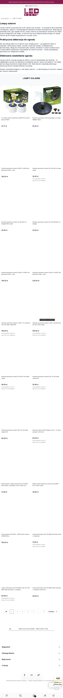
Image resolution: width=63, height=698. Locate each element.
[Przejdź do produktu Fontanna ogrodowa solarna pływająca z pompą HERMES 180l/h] (47, 100)
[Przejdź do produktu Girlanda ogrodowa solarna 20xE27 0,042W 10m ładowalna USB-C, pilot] (16, 255)
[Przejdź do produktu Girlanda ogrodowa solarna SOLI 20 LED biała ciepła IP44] (47, 359)
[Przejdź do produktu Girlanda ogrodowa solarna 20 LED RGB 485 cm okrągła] (47, 204)
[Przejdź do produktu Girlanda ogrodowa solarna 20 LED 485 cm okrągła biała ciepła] (16, 204)
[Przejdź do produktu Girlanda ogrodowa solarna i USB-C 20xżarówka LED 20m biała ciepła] (47, 305)
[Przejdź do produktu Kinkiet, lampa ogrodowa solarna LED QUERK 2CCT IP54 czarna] (47, 466)
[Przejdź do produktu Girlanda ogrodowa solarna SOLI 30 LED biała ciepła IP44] (16, 413)
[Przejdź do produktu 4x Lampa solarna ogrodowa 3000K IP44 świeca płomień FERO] (16, 100)
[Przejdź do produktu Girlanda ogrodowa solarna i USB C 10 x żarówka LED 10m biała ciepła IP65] (16, 305)
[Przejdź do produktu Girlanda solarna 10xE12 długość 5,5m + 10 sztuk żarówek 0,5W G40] (47, 413)
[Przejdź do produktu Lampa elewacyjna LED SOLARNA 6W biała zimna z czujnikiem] (47, 517)
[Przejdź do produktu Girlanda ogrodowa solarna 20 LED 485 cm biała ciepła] (47, 151)
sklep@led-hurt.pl (32, 6)
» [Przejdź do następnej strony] (53, 612)
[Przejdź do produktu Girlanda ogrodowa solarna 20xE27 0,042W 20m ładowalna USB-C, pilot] (47, 255)
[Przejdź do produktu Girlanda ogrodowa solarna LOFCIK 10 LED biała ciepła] (16, 359)
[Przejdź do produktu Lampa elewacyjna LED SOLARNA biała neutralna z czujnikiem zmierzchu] (47, 570)
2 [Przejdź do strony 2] (17, 611)
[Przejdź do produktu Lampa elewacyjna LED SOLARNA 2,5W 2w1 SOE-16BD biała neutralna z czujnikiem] (16, 570)
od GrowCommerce (51, 680)
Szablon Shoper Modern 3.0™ (36, 680)
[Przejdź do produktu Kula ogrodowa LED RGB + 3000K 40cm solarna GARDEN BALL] (16, 517)
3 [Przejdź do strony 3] (22, 611)
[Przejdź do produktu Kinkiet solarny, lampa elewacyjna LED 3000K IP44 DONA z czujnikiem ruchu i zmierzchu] (16, 466)
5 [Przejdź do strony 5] (33, 611)
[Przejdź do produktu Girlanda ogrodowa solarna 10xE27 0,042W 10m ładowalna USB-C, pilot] (16, 151)
